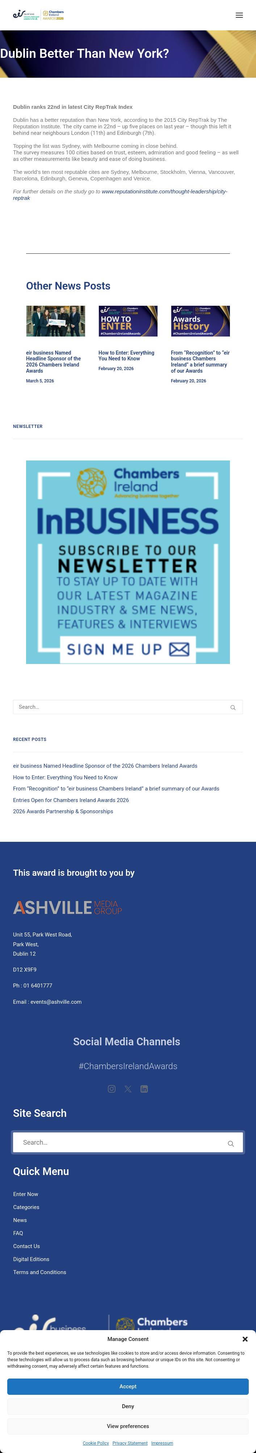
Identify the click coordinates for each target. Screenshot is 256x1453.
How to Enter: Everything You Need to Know (126, 356)
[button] (245, 1339)
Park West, (26, 944)
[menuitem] (128, 1194)
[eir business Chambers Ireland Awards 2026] (38, 15)
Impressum (162, 1443)
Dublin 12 (24, 954)
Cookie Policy (96, 1443)
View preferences (128, 1426)
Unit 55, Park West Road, (42, 934)
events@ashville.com (55, 1002)
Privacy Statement (130, 1443)
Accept (128, 1386)
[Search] (128, 707)
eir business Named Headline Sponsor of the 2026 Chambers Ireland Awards (53, 362)
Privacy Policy (30, 1018)
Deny (128, 1406)
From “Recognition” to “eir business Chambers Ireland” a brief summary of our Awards (200, 362)
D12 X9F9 (25, 969)
